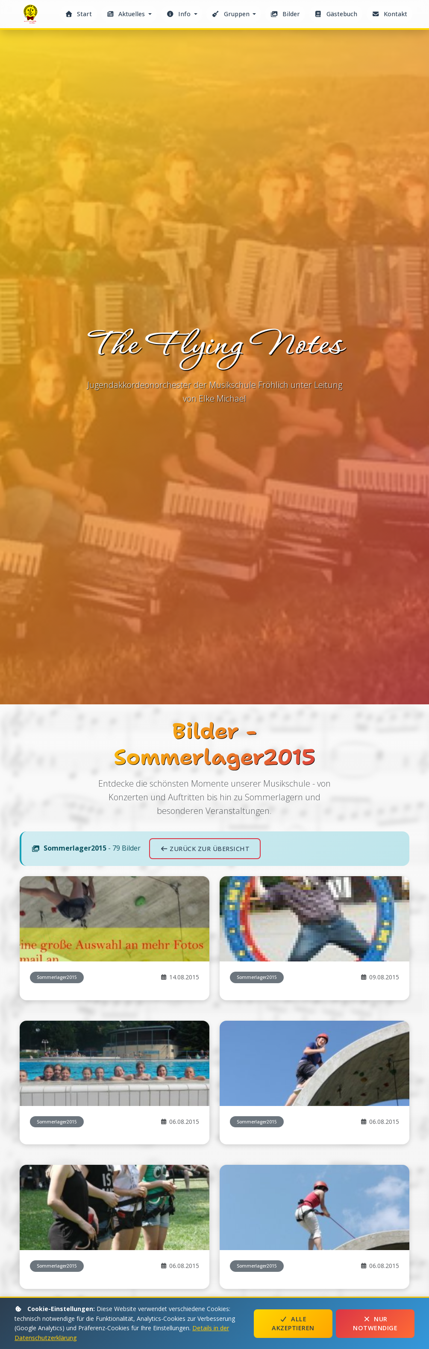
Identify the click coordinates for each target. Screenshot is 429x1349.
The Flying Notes (32, 16)
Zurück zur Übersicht (205, 849)
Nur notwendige (375, 1323)
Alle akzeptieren (293, 1323)
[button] (129, 14)
